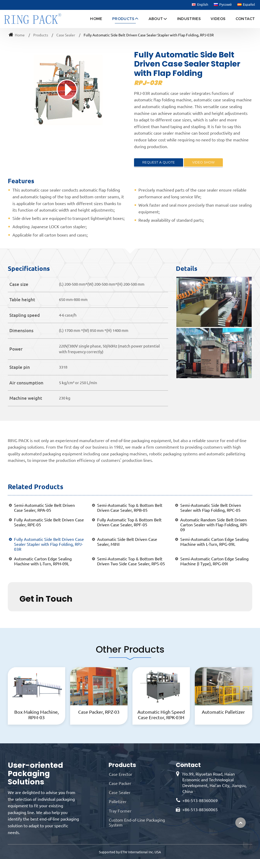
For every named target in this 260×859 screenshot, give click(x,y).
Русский (222, 4)
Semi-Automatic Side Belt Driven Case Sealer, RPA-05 (44, 508)
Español (246, 4)
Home (96, 18)
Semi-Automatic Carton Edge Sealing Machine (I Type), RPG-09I (214, 561)
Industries (189, 18)
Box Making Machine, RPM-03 (36, 715)
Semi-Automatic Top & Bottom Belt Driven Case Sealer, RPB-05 (129, 508)
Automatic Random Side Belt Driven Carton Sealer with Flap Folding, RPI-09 (214, 524)
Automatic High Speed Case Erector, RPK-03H (161, 715)
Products (40, 35)
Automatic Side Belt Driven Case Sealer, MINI (127, 542)
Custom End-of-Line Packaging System (137, 822)
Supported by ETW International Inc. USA (130, 852)
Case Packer (120, 783)
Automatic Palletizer (223, 712)
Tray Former (120, 811)
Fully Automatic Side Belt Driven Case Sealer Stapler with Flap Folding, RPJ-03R (49, 544)
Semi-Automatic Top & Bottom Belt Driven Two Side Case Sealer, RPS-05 (131, 561)
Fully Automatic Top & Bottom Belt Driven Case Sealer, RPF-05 (129, 522)
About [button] (156, 18)
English (200, 4)
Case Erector (120, 774)
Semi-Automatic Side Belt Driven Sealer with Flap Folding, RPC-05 (210, 508)
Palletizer (117, 801)
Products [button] (123, 18)
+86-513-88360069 (200, 800)
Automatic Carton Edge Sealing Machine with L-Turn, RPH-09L (43, 561)
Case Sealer (65, 35)
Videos (218, 18)
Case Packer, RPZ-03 (98, 712)
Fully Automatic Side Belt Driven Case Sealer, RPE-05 (49, 522)
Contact (245, 18)
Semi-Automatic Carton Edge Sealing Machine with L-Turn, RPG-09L (214, 542)
